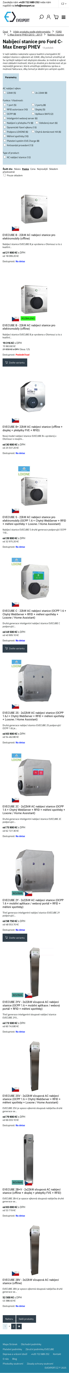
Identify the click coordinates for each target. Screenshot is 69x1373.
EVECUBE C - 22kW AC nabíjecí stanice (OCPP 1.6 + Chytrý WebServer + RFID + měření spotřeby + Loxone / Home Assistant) (34, 614)
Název (17, 169)
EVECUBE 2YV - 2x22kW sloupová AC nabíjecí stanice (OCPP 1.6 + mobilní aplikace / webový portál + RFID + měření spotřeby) (31, 1005)
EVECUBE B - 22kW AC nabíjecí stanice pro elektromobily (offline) (29, 236)
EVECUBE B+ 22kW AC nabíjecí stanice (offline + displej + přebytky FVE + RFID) (33, 428)
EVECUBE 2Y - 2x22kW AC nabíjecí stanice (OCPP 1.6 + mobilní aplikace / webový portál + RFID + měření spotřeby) (33, 904)
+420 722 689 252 (29, 2)
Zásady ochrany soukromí (40, 1363)
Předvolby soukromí (13, 1363)
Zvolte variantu (15, 362)
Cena (33, 169)
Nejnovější (42, 169)
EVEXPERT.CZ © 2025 (55, 1367)
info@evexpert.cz (24, 5)
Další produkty (26, 1319)
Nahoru (9, 1319)
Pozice (25, 169)
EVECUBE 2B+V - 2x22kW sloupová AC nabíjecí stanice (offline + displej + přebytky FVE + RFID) (32, 1191)
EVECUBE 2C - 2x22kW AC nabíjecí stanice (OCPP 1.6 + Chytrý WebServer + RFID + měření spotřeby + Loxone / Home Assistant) (34, 810)
